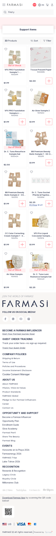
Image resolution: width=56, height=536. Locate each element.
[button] (7, 524)
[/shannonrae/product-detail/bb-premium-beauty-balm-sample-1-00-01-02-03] (40, 144)
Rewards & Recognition (14, 471)
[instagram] (13, 319)
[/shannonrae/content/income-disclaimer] (17, 370)
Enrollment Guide (10, 425)
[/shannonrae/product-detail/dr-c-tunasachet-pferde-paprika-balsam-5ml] (40, 185)
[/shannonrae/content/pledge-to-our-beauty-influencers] (19, 400)
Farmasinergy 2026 (11, 454)
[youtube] (21, 319)
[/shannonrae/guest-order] (13, 348)
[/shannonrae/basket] (47, 4)
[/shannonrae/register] (18, 334)
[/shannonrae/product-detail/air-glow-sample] (15, 265)
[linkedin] (29, 319)
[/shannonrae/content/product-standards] (11, 392)
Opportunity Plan (10, 421)
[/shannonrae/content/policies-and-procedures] (14, 366)
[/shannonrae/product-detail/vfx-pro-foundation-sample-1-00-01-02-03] (15, 62)
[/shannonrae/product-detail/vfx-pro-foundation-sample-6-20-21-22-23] (15, 103)
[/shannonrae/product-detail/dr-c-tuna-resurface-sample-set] (15, 144)
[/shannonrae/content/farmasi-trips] (9, 458)
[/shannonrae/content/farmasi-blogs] (8, 441)
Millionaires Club (10, 482)
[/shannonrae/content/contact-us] (7, 408)
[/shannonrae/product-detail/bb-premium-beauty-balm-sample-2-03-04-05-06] (15, 185)
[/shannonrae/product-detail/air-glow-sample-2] (40, 102)
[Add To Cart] (49, 81)
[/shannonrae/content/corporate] (10, 396)
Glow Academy (9, 429)
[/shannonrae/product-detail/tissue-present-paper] (40, 61)
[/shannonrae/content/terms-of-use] (8, 362)
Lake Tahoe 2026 (11, 461)
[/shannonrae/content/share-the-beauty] (11, 437)
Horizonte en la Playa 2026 (15, 450)
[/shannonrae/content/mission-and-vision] (14, 388)
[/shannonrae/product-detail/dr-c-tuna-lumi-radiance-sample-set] (40, 267)
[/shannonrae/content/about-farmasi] (10, 384)
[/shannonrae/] (14, 4)
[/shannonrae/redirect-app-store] (8, 512)
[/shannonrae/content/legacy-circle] (9, 475)
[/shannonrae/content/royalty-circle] (9, 479)
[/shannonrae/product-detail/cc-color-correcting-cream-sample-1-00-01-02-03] (15, 226)
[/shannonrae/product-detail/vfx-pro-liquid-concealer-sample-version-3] (40, 226)
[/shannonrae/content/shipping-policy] (11, 358)
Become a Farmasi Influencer (16, 417)
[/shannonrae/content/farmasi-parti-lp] (9, 433)
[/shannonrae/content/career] (5, 404)
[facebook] (5, 319)
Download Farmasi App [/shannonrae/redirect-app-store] (13, 497)
